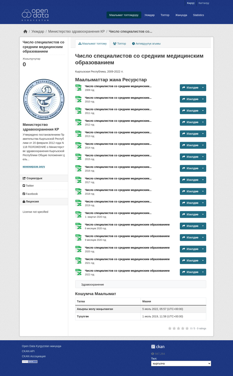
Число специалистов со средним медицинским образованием (127, 224)
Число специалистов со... (130, 31)
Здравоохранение (92, 284)
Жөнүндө (181, 15)
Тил (153, 358)
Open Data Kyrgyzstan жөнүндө (41, 346)
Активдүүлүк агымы (146, 43)
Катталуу (204, 3)
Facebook (30, 193)
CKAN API (28, 351)
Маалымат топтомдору (123, 15)
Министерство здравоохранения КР (76, 31)
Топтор (165, 15)
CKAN (157, 347)
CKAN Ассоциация (34, 356)
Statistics (198, 15)
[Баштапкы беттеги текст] (25, 31)
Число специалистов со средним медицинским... (118, 86)
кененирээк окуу (34, 166)
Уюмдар (149, 15)
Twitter (28, 185)
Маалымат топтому (92, 43)
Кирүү (190, 3)
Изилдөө (190, 87)
